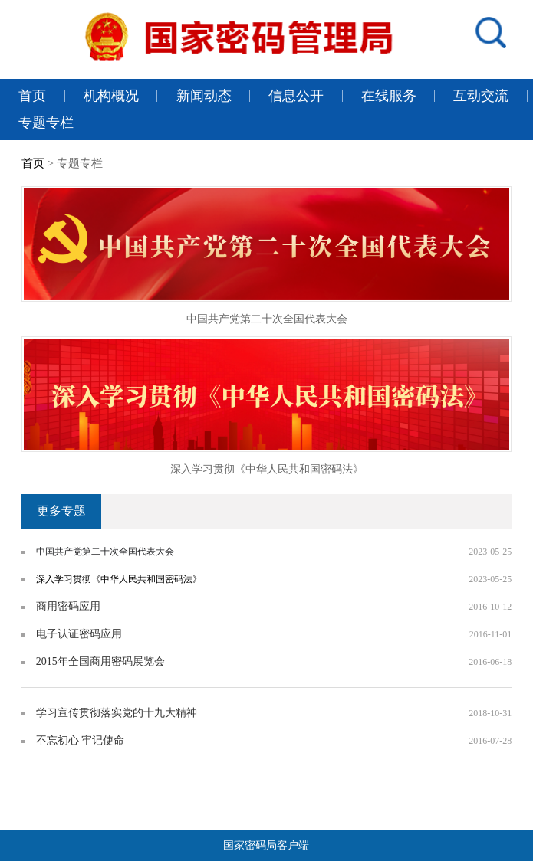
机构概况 (111, 95)
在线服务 (388, 95)
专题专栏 (46, 122)
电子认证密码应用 (79, 634)
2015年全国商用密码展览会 (100, 661)
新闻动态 (204, 95)
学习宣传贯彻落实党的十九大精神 (116, 713)
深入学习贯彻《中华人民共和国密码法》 (267, 469)
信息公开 (296, 95)
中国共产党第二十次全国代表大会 (266, 319)
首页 (32, 95)
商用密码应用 (68, 606)
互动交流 (480, 95)
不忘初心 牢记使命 (80, 740)
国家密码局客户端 (266, 845)
